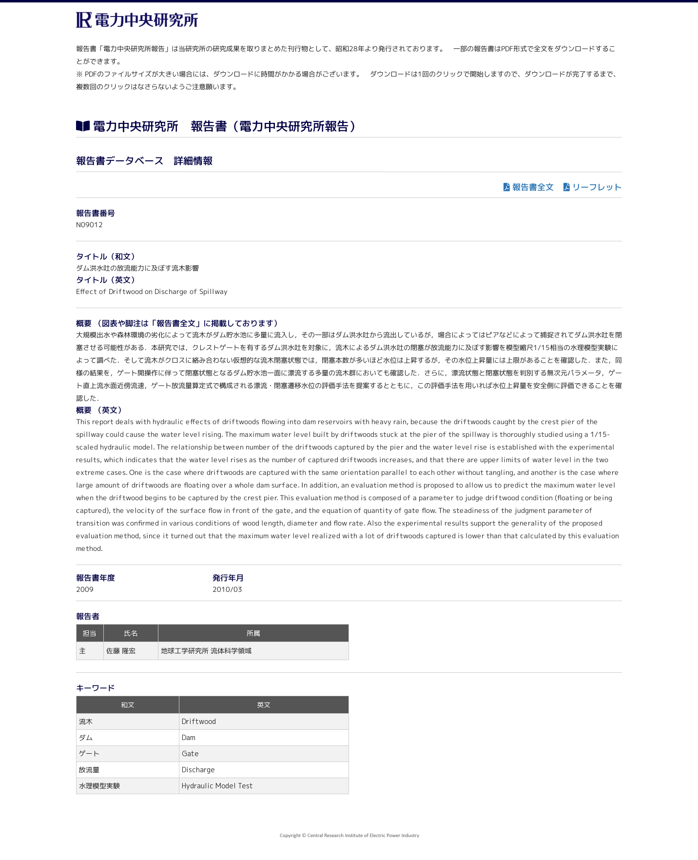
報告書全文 (533, 187)
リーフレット (597, 187)
